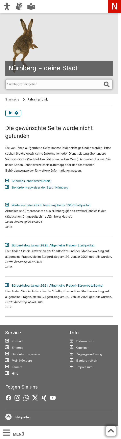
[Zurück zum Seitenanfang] (111, 431)
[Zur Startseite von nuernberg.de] (114, 6)
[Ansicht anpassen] (7, 6)
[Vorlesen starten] (10, 113)
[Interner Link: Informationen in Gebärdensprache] (19, 6)
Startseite (12, 99)
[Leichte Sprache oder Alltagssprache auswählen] (31, 6)
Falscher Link (37, 99)
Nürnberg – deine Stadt (43, 68)
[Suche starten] (106, 84)
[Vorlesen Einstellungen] (16, 113)
